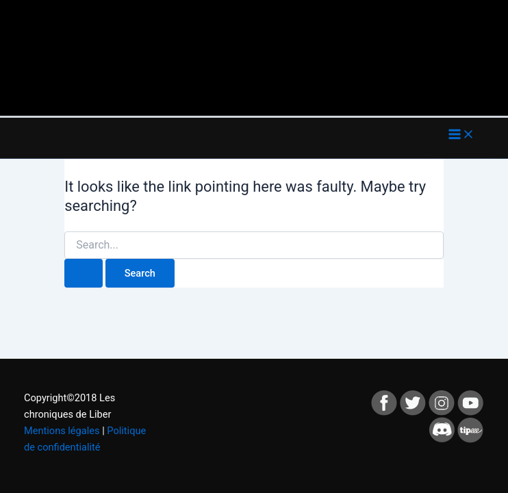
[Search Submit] (83, 273)
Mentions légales (62, 431)
